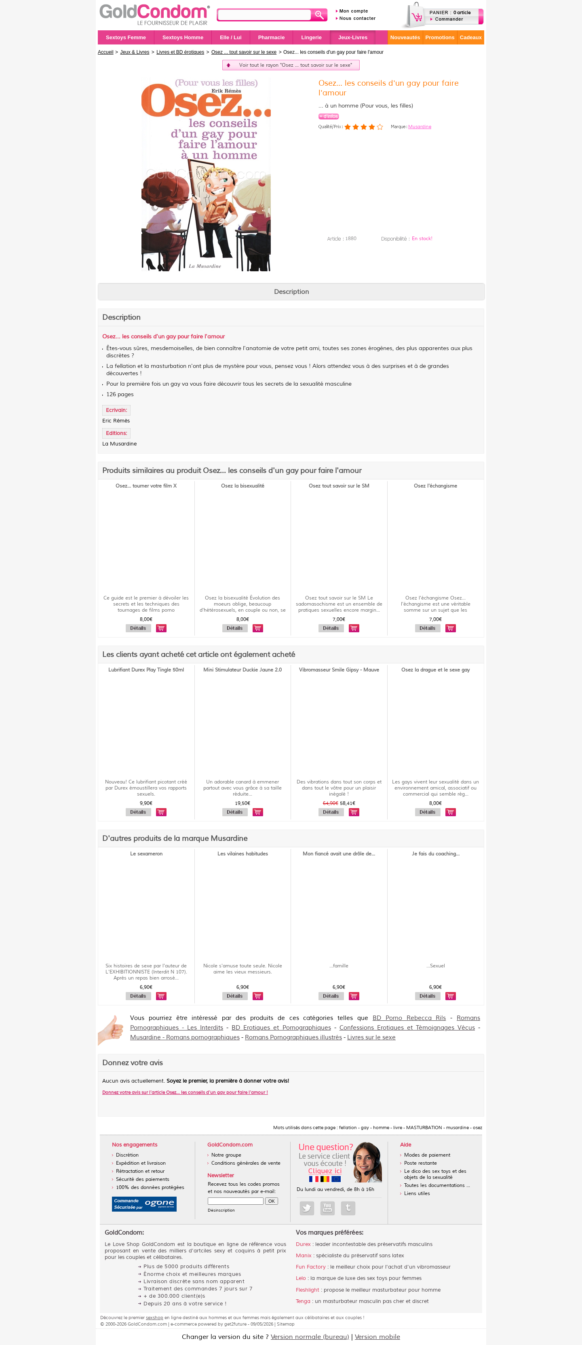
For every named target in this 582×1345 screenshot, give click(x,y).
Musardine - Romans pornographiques (185, 1037)
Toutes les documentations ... (437, 1185)
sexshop (154, 1317)
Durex (303, 1244)
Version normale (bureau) (310, 1337)
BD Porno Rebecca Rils (409, 1018)
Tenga (303, 1301)
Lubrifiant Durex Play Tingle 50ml (146, 670)
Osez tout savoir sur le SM (339, 486)
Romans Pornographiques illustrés (293, 1037)
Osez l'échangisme (435, 486)
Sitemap (286, 1324)
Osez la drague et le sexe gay (435, 670)
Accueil (106, 52)
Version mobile (377, 1337)
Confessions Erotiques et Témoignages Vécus (407, 1028)
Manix (304, 1255)
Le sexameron (146, 854)
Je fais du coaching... (436, 854)
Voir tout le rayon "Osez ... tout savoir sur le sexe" (295, 65)
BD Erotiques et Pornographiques (281, 1028)
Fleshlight (307, 1290)
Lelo (301, 1278)
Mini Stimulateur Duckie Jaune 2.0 (242, 670)
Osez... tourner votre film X (146, 486)
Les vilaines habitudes (242, 854)
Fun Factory (311, 1267)
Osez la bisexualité (242, 486)
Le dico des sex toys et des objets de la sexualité (435, 1174)
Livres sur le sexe (371, 1037)
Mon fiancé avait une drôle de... (339, 854)
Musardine (419, 126)
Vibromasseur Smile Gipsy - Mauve (339, 670)
